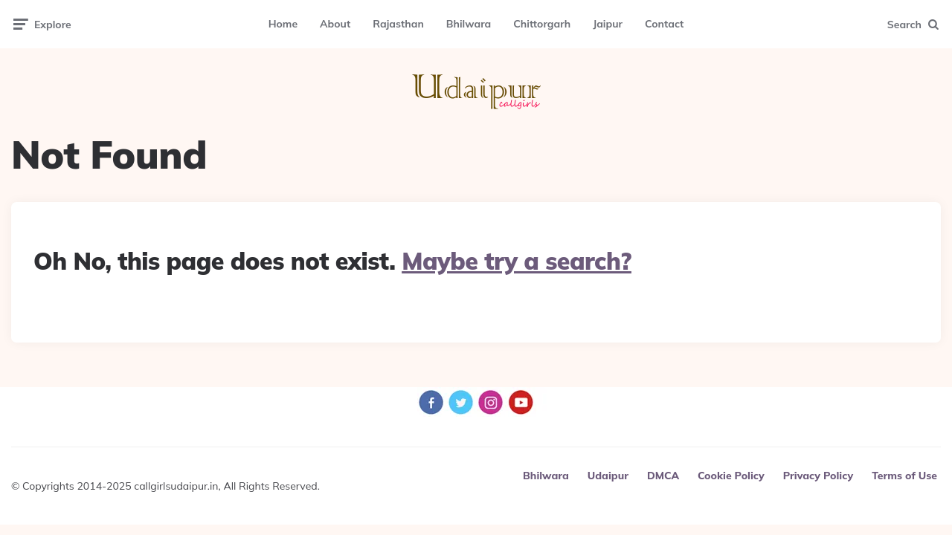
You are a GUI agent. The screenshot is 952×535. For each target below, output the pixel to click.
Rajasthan (398, 23)
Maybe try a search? (516, 261)
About (335, 23)
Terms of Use (904, 475)
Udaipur (608, 475)
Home (283, 23)
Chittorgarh (541, 23)
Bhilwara (468, 23)
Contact (664, 23)
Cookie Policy (731, 475)
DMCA (663, 475)
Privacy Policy (818, 475)
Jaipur (608, 23)
